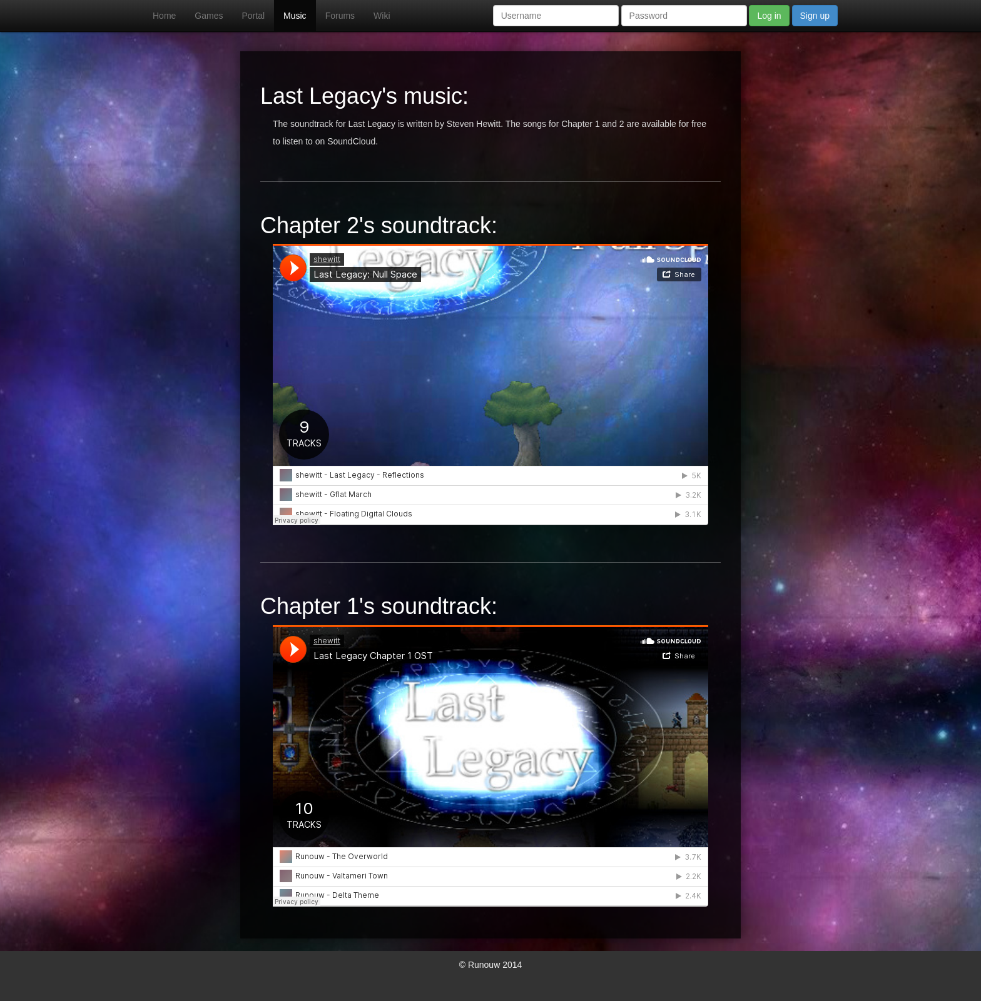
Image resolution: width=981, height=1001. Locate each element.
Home (164, 16)
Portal (253, 16)
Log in (769, 16)
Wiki (382, 16)
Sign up (815, 16)
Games (209, 16)
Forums (340, 16)
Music (295, 16)
